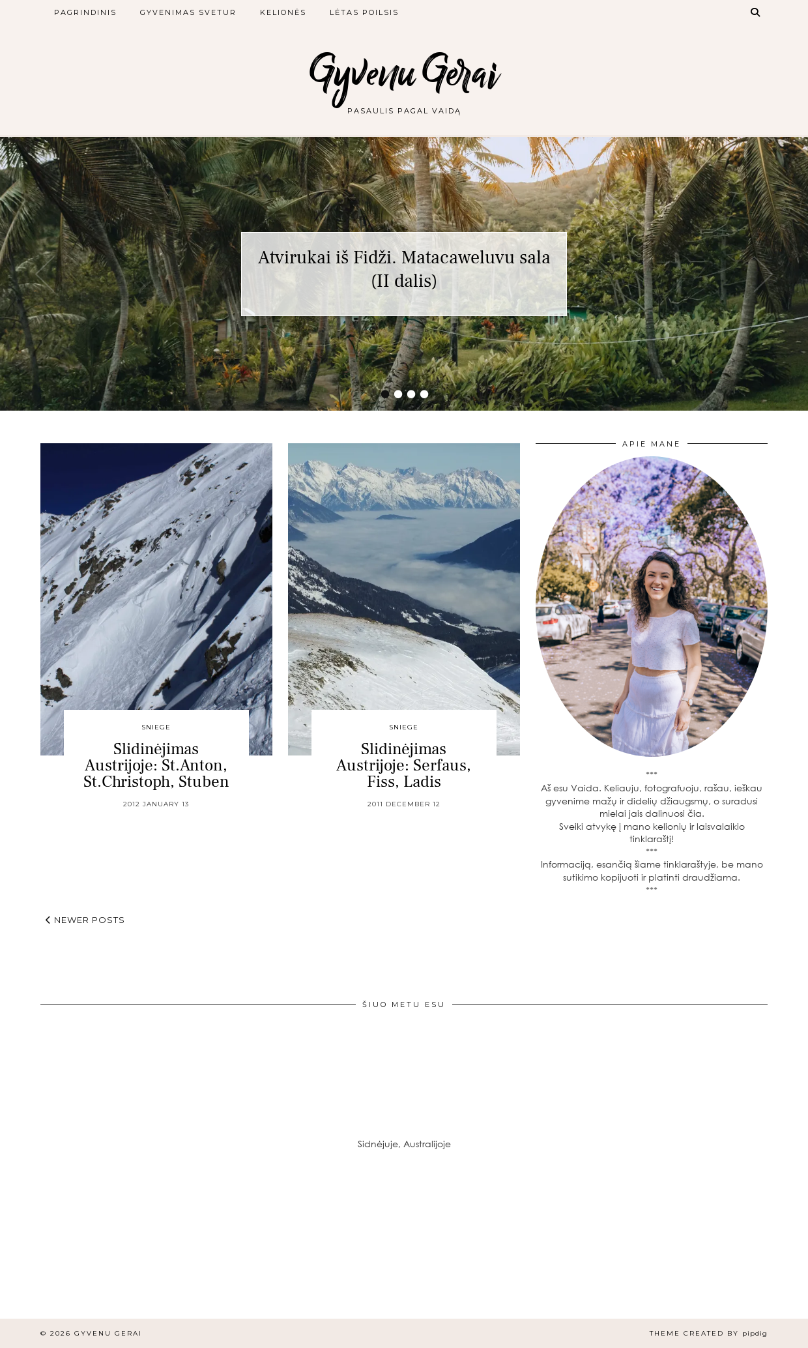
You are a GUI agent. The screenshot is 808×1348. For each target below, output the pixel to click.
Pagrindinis (85, 12)
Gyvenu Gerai (404, 73)
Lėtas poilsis (364, 12)
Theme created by (709, 1333)
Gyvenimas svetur (188, 12)
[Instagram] (67, 1251)
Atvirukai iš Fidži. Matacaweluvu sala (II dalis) (404, 269)
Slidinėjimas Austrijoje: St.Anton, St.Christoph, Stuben (156, 765)
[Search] (756, 12)
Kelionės (283, 12)
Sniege (156, 727)
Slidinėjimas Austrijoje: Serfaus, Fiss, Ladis (403, 765)
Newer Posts (85, 920)
